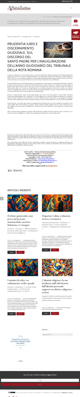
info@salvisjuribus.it (12, 1)
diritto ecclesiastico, (28, 243)
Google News (53, 166)
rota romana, (20, 248)
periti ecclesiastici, (32, 246)
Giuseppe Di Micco (27, 36)
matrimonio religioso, (24, 304)
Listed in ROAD (32, 155)
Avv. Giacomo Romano (47, 153)
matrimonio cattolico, (66, 241)
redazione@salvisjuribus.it (24, 1)
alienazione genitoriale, (29, 240)
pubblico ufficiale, (27, 306)
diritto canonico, (19, 243)
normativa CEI (57, 245)
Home (44, 16)
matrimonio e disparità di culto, (50, 242)
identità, (59, 307)
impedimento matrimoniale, (54, 241)
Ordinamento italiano (56, 309)
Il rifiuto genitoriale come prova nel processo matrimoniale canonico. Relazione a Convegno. (20, 220)
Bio (11, 170)
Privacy (71, 392)
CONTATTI (33, 1)
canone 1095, (18, 241)
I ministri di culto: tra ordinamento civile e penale (20, 282)
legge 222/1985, (15, 304)
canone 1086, (60, 236)
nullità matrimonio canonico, (20, 246)
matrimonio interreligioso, (48, 244)
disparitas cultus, (58, 239)
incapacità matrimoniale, (23, 245)
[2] (13, 108)
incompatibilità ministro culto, (17, 303)
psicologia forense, (12, 248)
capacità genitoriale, (27, 241)
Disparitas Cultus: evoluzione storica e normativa (56, 217)
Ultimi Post (19, 170)
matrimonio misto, (60, 244)
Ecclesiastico (49, 16)
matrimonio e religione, (63, 242)
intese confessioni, (30, 303)
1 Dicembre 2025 (16, 240)
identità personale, (66, 307)
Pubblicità (64, 392)
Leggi (11, 252)
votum (26, 248)
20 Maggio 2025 (16, 298)
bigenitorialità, (11, 241)
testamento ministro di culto (18, 309)
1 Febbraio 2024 (16, 36)
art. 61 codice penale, (16, 300)
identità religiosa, (46, 309)
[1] (42, 91)
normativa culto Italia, (16, 306)
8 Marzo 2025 (51, 307)
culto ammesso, (16, 301)
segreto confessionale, (17, 308)
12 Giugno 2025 (51, 236)
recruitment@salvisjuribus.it (47, 160)
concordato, (25, 300)
